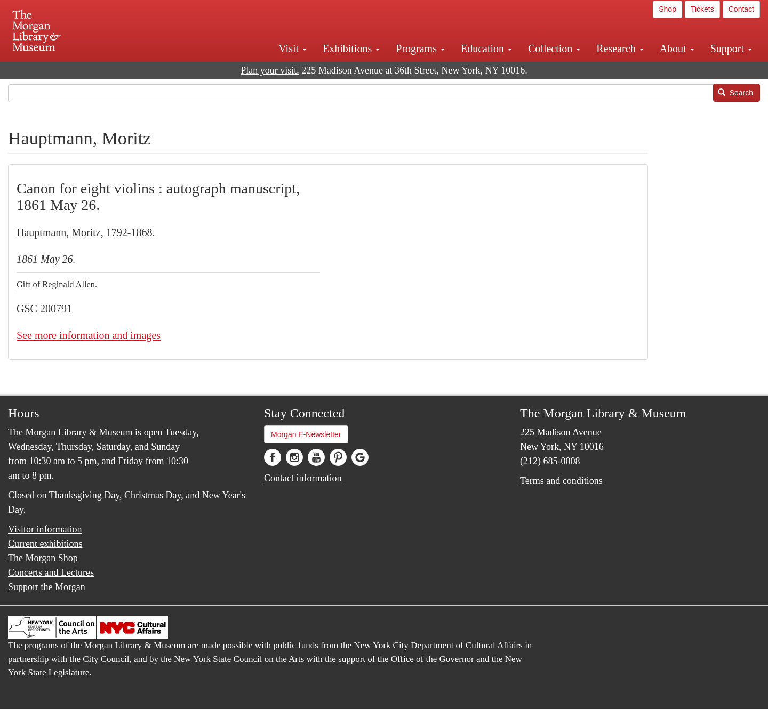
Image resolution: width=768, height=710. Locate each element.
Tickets (702, 9)
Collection (554, 48)
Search (735, 92)
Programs (420, 48)
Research (619, 48)
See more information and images (89, 335)
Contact (741, 9)
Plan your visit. (270, 70)
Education (486, 48)
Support (731, 48)
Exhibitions (351, 48)
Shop (667, 9)
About (677, 48)
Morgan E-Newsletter (306, 434)
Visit (292, 48)
